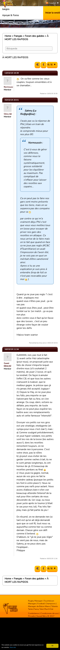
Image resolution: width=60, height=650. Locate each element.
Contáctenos (33, 613)
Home (8, 36)
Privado (31, 616)
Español (51, 3)
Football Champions (46, 603)
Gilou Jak (8, 114)
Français (18, 36)
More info (13, 647)
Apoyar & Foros (10, 15)
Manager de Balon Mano (39, 606)
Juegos (5, 9)
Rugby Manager (35, 600)
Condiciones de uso (49, 613)
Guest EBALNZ (7, 364)
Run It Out (49, 609)
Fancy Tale (38, 609)
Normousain (9, 87)
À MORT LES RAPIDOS (27, 37)
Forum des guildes (34, 36)
